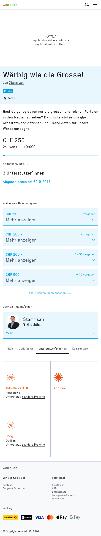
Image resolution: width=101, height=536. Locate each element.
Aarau (11, 98)
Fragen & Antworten (14, 488)
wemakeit (10, 468)
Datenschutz (59, 491)
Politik (8, 91)
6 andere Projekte (33, 396)
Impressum (58, 498)
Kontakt (7, 485)
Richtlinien (58, 485)
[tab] (9, 349)
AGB (54, 488)
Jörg (9, 436)
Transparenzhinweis (63, 495)
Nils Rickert (15, 388)
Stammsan (16, 83)
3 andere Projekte (33, 444)
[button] (87, 4)
